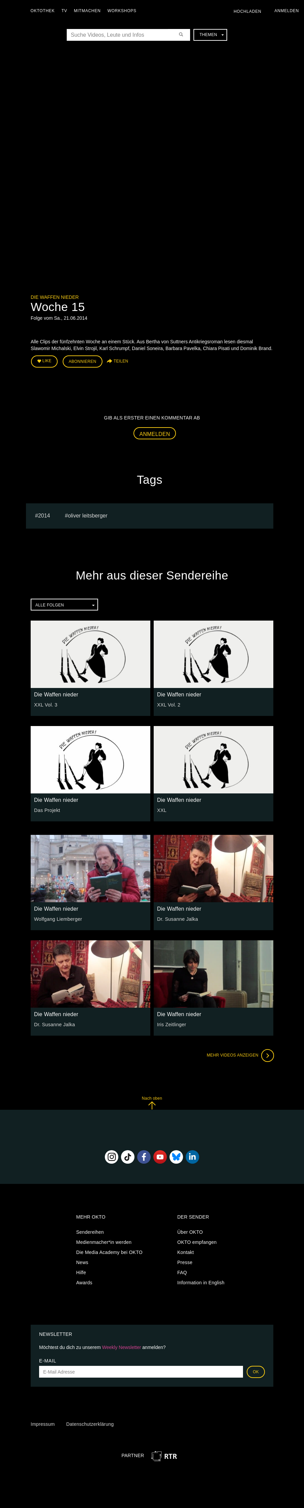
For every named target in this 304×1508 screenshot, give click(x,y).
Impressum (43, 1423)
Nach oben (152, 1102)
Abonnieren (82, 361)
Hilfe (81, 1272)
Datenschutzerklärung (90, 1423)
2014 (44, 515)
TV (66, 10)
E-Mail (47, 1360)
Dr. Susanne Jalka (177, 918)
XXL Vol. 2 (168, 704)
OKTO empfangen (197, 1241)
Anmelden (155, 433)
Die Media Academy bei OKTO (109, 1251)
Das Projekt (46, 809)
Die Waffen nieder (55, 297)
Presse (184, 1261)
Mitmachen (88, 10)
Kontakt (185, 1251)
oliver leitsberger (87, 515)
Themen (212, 34)
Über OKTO (190, 1231)
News (82, 1261)
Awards (84, 1282)
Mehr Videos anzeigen (239, 1054)
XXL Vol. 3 (45, 704)
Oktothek (44, 10)
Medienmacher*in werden (103, 1241)
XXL (161, 809)
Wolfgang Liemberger (57, 918)
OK (256, 1371)
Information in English (200, 1282)
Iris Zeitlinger (171, 1024)
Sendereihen (90, 1231)
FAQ (182, 1272)
